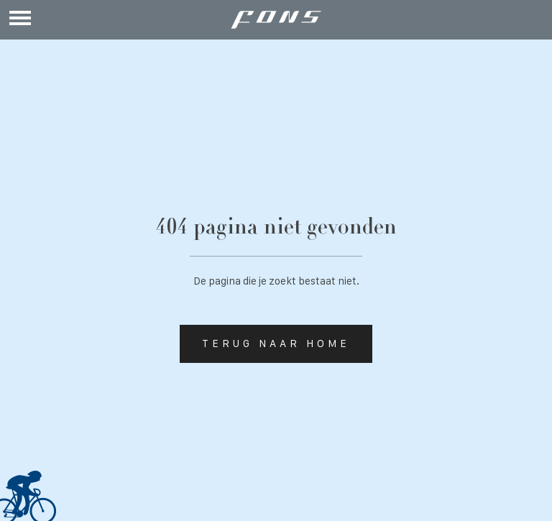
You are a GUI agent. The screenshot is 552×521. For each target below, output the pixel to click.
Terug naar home (276, 343)
